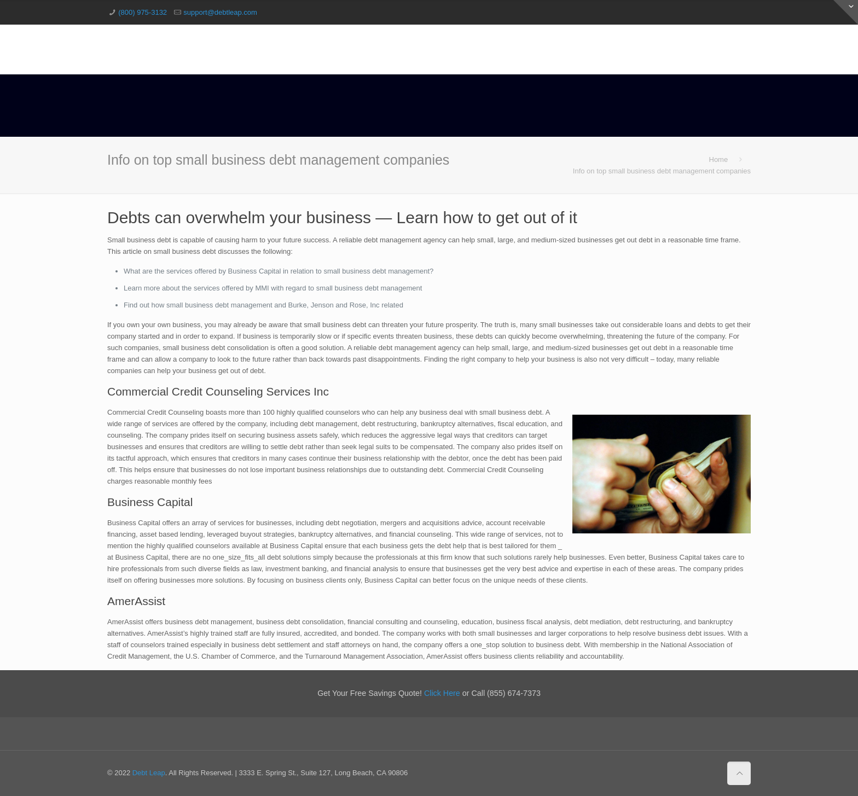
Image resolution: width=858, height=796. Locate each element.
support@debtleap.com (220, 12)
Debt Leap (148, 773)
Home (718, 159)
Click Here (442, 693)
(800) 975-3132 (142, 12)
